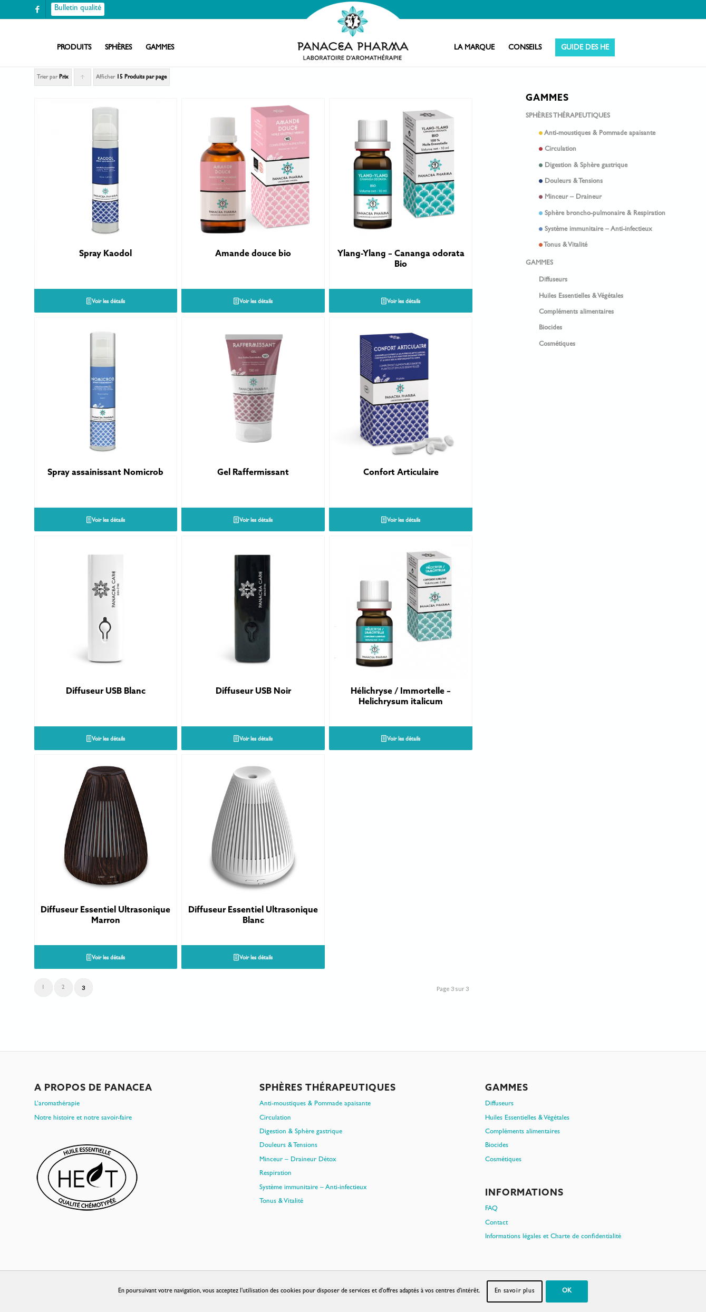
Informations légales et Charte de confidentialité (553, 1236)
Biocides (550, 328)
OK (567, 1291)
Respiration (275, 1173)
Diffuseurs (553, 280)
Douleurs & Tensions (605, 182)
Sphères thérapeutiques (568, 116)
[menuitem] (74, 48)
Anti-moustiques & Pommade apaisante (605, 134)
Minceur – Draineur (605, 198)
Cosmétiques (557, 344)
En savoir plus (515, 1291)
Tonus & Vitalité (605, 246)
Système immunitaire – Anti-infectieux (605, 230)
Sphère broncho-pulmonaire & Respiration (605, 214)
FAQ (491, 1209)
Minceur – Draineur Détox (297, 1159)
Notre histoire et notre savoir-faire (83, 1118)
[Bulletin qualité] (77, 9)
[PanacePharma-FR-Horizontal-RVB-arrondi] (353, 32)
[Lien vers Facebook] (37, 9)
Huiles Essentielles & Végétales (581, 296)
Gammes (539, 263)
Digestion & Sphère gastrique (605, 166)
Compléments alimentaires (576, 312)
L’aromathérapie (57, 1104)
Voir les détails (105, 303)
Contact (496, 1223)
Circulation (605, 150)
